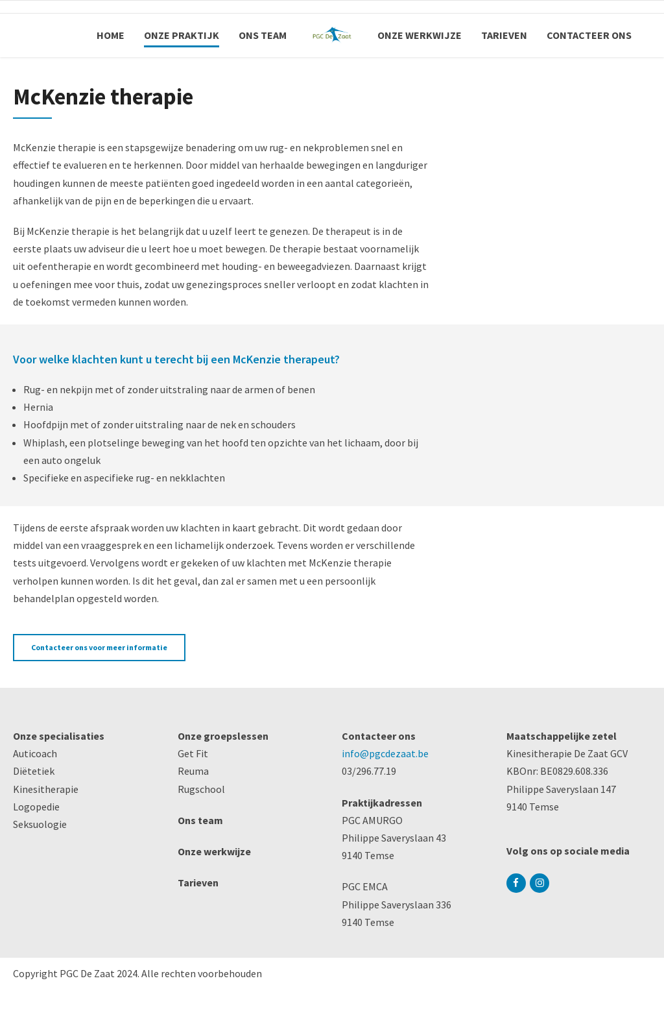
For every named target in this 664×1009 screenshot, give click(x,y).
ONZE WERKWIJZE (419, 35)
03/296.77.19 (369, 770)
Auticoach (35, 753)
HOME (110, 35)
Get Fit (193, 753)
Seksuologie (40, 824)
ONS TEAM (263, 35)
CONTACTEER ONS (589, 35)
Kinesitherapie (45, 789)
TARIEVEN (504, 35)
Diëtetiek (33, 770)
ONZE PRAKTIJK (181, 35)
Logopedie (36, 806)
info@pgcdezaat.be (385, 753)
